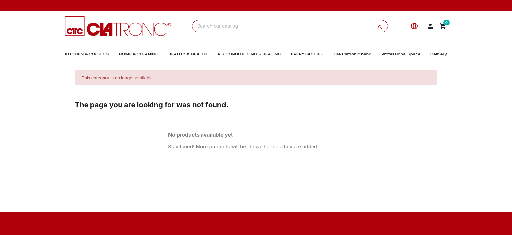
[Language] (414, 26)
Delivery (438, 53)
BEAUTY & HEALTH (187, 53)
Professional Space (400, 53)
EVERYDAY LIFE (307, 53)
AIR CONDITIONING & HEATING (249, 53)
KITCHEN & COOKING (87, 53)
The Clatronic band (352, 53)
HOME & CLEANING (139, 53)
